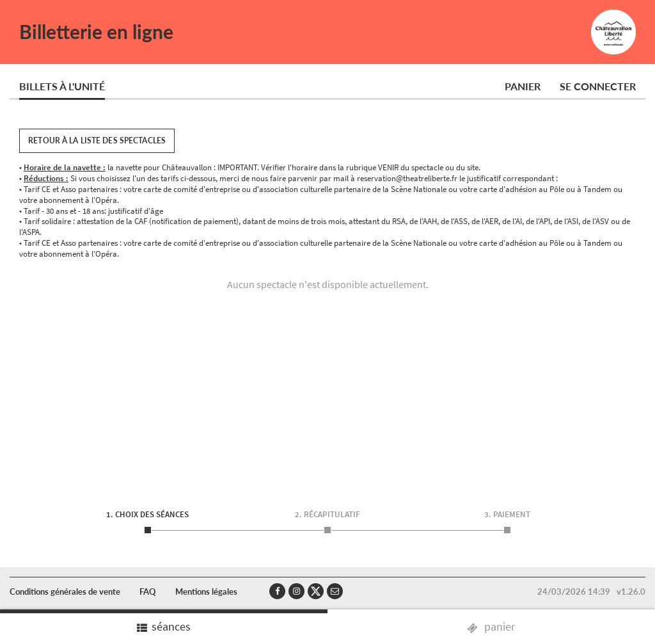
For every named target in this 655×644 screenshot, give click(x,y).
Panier (523, 86)
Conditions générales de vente (65, 591)
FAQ (147, 591)
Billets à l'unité (62, 86)
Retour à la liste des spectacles (97, 140)
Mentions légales (206, 591)
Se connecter (598, 86)
